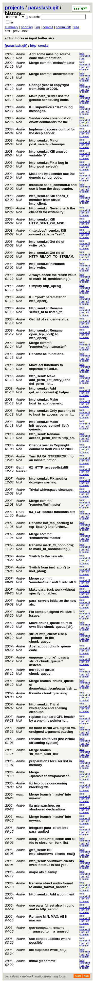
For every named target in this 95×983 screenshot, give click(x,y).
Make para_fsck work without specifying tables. (52, 591)
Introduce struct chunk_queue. (41, 671)
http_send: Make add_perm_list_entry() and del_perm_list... (49, 380)
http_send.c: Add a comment (51, 894)
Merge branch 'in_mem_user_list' (44, 752)
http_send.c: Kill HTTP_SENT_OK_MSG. (47, 221)
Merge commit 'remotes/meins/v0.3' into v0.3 (52, 580)
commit (48, 27)
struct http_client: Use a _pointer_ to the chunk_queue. (48, 637)
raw (82, 58)
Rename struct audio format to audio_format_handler (51, 885)
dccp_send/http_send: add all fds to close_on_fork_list (52, 840)
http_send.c (39, 45)
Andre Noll (20, 56)
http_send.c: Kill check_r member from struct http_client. (48, 199)
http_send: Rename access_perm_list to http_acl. (52, 436)
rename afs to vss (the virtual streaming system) (52, 741)
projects (14, 7)
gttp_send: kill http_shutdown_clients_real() (52, 852)
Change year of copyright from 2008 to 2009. (49, 87)
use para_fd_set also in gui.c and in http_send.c (51, 907)
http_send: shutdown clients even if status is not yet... (51, 863)
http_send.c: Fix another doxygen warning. (48, 480)
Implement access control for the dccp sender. (52, 131)
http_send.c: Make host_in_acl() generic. (46, 401)
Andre (20, 739)
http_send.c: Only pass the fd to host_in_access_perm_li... (52, 412)
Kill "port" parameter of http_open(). (47, 299)
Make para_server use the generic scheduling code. (49, 98)
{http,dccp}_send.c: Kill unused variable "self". (47, 232)
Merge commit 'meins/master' (52, 63)
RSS (86, 976)
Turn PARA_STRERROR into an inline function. (51, 458)
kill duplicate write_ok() (47, 950)
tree (76, 27)
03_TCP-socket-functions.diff (52, 512)
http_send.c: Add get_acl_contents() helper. (49, 390)
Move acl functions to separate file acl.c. (46, 367)
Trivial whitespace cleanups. (51, 490)
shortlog (27, 27)
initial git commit (42, 961)
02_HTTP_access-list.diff (48, 467)
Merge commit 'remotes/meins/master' (47, 344)
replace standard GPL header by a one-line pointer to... (52, 718)
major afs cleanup (43, 872)
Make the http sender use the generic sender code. (51, 175)
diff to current (84, 68)
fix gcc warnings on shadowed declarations (47, 807)
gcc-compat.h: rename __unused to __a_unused (48, 929)
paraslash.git (43, 7)
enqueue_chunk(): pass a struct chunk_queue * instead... (49, 661)
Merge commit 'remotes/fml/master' (45, 502)
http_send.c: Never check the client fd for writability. (52, 210)
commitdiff (63, 27)
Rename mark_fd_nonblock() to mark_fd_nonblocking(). (51, 547)
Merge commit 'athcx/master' (51, 74)
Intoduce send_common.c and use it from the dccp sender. (53, 186)
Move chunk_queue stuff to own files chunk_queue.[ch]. (51, 625)
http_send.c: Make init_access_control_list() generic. (49, 425)
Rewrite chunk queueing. (48, 693)
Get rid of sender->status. (49, 319)
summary (11, 27)
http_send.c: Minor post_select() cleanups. (47, 142)
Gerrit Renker (21, 469)
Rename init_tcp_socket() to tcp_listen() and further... (51, 525)
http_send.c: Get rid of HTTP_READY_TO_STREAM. (51, 254)
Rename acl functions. (46, 354)
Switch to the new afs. (46, 556)
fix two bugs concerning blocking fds (48, 785)
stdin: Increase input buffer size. (30, 38)
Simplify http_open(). (45, 286)
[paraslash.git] (16, 45)
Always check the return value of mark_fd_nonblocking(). (52, 277)
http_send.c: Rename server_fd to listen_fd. (46, 310)
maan (20, 794)
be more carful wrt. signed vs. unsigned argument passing (52, 729)
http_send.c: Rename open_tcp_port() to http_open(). (45, 334)
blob (82, 53)
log (37, 27)
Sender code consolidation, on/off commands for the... (50, 120)
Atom (78, 976)
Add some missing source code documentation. (49, 56)
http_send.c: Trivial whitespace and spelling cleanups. (48, 708)
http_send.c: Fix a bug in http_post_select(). (48, 164)
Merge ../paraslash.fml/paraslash (49, 774)
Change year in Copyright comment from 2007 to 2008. (51, 447)
